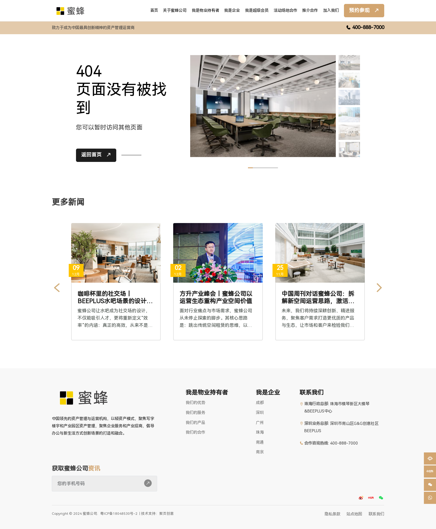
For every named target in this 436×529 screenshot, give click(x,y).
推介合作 (310, 10)
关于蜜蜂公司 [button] (175, 10)
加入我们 (331, 10)
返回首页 (91, 157)
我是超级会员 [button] (257, 10)
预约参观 (359, 10)
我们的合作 (195, 432)
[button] (430, 471)
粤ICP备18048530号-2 (118, 514)
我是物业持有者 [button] (205, 10)
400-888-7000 (368, 27)
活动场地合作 (285, 10)
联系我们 (376, 514)
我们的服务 (195, 412)
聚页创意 (166, 513)
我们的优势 (195, 402)
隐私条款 (332, 514)
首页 (154, 10)
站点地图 (354, 514)
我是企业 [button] (232, 10)
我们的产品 (195, 422)
